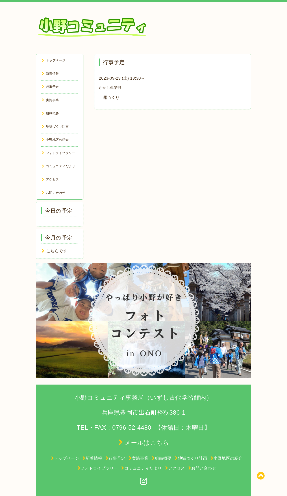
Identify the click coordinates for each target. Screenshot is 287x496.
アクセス (50, 179)
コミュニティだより (58, 166)
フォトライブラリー (58, 153)
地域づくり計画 (55, 126)
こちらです (56, 251)
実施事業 (50, 100)
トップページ (53, 60)
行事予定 (50, 87)
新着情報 (50, 73)
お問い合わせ (53, 192)
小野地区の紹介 (55, 139)
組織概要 (50, 113)
